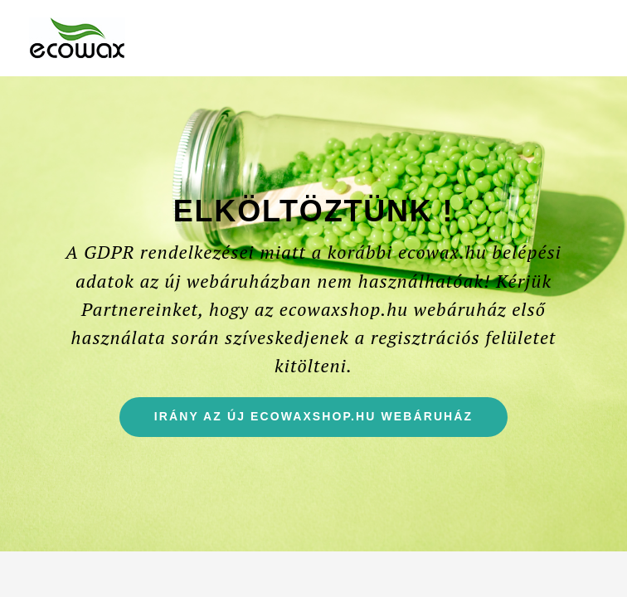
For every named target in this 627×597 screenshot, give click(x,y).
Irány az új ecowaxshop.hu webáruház (331, 422)
